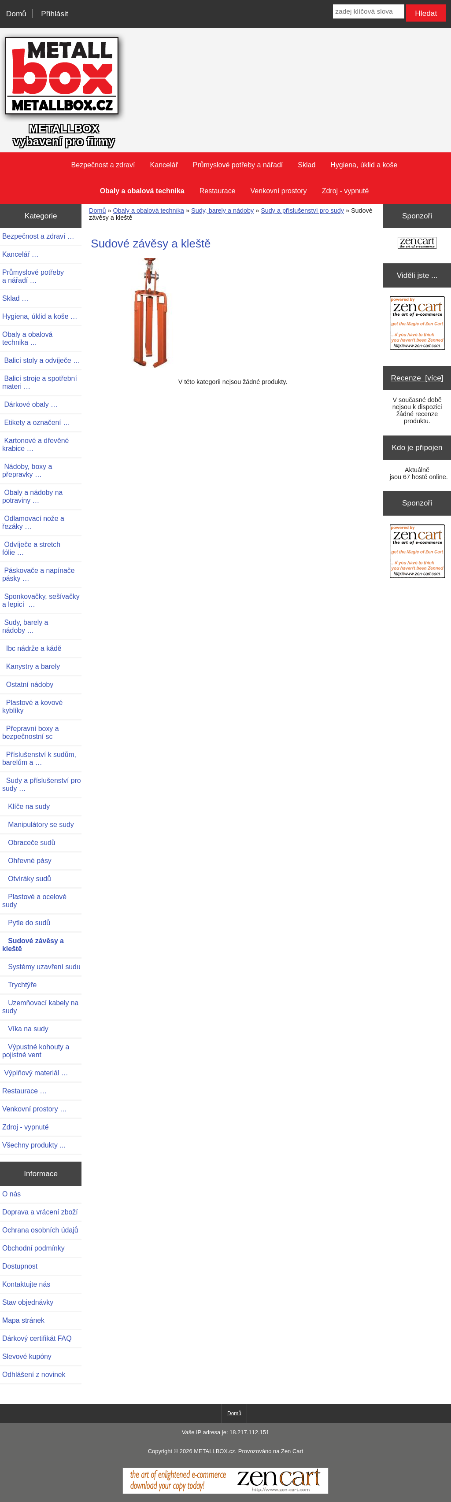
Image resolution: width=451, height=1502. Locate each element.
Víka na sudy (25, 1029)
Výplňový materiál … (35, 1073)
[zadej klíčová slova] (368, 11)
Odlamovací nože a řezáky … (33, 522)
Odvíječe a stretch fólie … (31, 548)
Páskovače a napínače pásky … (38, 574)
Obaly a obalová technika (148, 210)
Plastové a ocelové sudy (34, 900)
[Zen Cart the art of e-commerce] (417, 244)
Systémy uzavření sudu (41, 967)
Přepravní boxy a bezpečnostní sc (30, 732)
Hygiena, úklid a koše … (40, 316)
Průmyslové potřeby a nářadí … (33, 276)
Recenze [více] (417, 377)
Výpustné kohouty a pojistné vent (35, 1051)
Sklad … (15, 298)
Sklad (306, 165)
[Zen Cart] (225, 1491)
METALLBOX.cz (214, 1451)
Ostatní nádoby (27, 684)
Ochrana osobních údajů (40, 1230)
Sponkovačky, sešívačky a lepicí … (41, 600)
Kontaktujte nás (26, 1284)
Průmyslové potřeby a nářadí (238, 165)
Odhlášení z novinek (33, 1374)
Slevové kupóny (27, 1356)
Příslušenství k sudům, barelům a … (39, 758)
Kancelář (164, 165)
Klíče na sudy (26, 806)
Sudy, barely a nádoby (222, 210)
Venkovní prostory (279, 191)
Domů (16, 13)
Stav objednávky (27, 1302)
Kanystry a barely (31, 666)
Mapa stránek (23, 1320)
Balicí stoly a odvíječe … (41, 360)
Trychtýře (19, 985)
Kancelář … (20, 254)
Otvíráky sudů (26, 878)
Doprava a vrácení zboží (40, 1212)
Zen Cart (292, 1451)
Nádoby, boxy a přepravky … (27, 470)
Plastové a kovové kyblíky (32, 706)
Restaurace (218, 191)
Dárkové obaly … (30, 404)
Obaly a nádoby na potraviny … (32, 496)
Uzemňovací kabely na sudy (40, 1007)
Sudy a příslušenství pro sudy (302, 210)
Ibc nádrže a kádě (32, 648)
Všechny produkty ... (33, 1145)
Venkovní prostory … (34, 1109)
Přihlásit (54, 13)
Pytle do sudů (26, 922)
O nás (11, 1194)
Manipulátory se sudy (38, 824)
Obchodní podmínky (33, 1248)
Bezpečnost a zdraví (103, 165)
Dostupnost (19, 1266)
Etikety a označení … (36, 422)
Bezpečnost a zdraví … (38, 236)
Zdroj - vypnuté (345, 191)
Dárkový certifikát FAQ (36, 1338)
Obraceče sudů (28, 842)
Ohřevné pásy (27, 860)
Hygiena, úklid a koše (363, 165)
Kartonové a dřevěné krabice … (35, 444)
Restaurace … (24, 1091)
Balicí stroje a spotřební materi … (39, 382)
